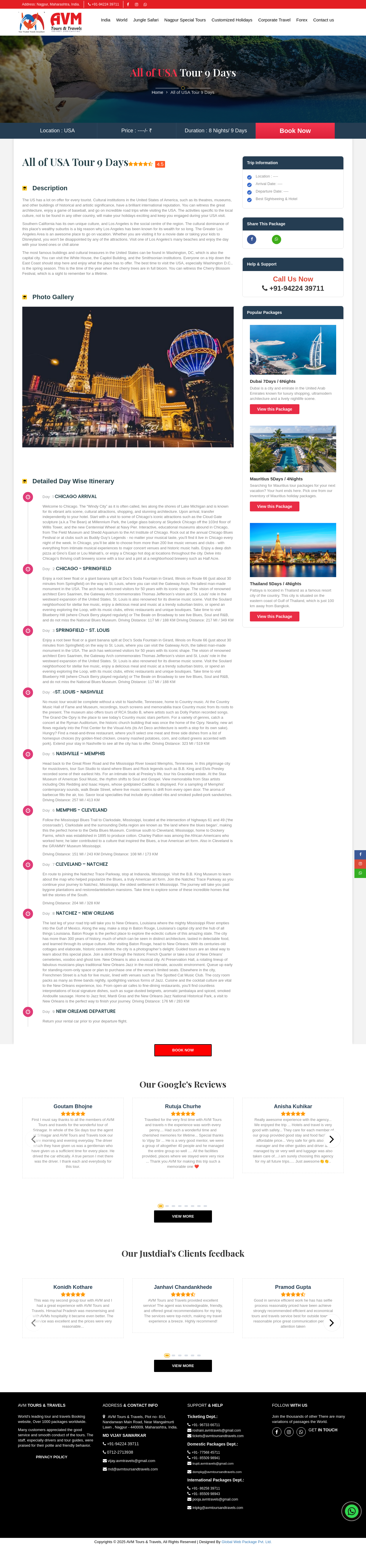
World (121, 19)
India (106, 19)
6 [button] (194, 1206)
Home (157, 92)
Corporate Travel (274, 19)
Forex (301, 19)
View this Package (274, 409)
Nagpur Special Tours (185, 19)
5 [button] (187, 1206)
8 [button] (206, 1206)
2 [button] (168, 1206)
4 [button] (181, 1206)
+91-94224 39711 (103, 4)
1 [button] (162, 1206)
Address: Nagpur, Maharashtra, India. (51, 4)
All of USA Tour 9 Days (192, 92)
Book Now (295, 130)
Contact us (323, 19)
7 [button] (200, 1206)
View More (183, 1216)
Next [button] (337, 1144)
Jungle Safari (146, 19)
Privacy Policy (51, 1457)
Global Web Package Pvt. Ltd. (247, 1542)
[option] (73, 1142)
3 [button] (174, 1206)
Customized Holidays (232, 19)
